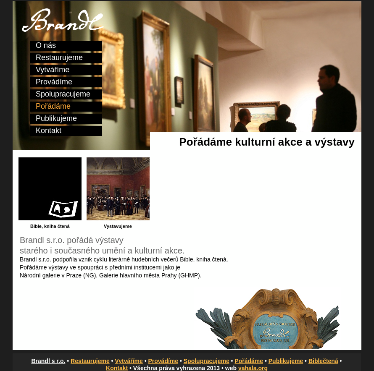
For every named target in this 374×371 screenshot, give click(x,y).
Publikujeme (56, 118)
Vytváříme (52, 69)
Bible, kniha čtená (203, 259)
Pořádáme (53, 106)
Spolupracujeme (63, 94)
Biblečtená (323, 361)
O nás (46, 45)
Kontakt (48, 130)
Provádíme (54, 82)
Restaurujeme (59, 57)
